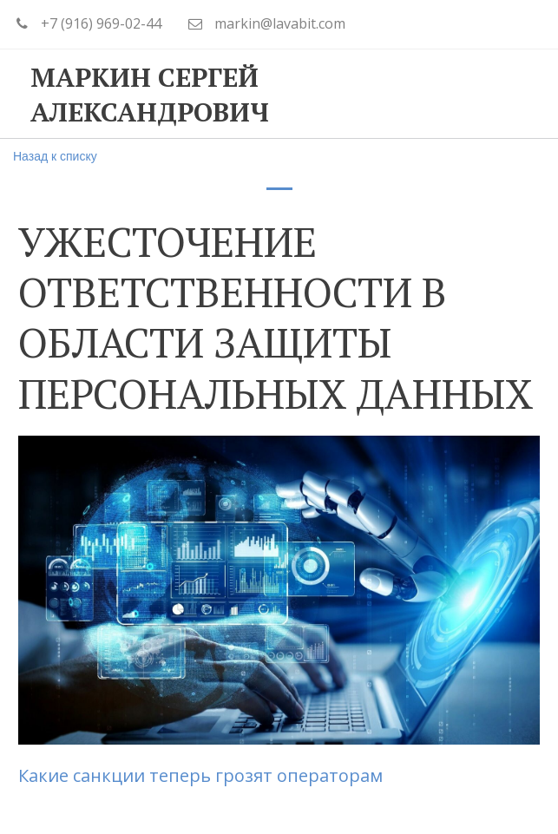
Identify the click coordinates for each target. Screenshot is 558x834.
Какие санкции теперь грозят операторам (200, 775)
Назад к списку (55, 156)
